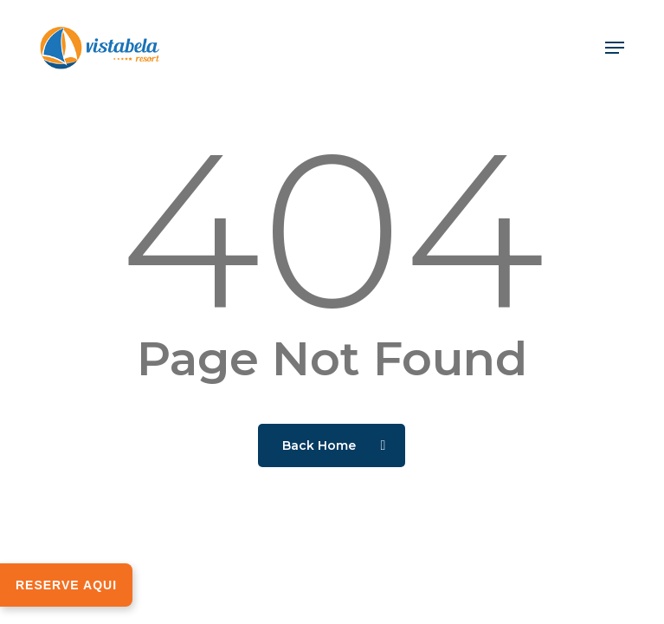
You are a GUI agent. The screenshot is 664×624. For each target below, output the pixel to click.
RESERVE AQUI (66, 585)
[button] (614, 47)
